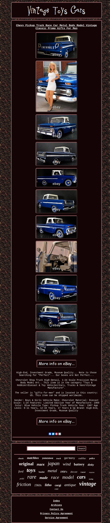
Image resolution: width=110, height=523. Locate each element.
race (55, 477)
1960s (38, 485)
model (68, 477)
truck (58, 458)
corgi (58, 485)
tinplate (92, 472)
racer (83, 472)
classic (21, 458)
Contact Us (56, 509)
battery (79, 464)
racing (91, 479)
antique (70, 485)
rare (31, 477)
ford (20, 471)
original (26, 463)
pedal (22, 478)
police (92, 458)
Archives (56, 505)
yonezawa (47, 458)
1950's (63, 471)
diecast (73, 471)
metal (52, 470)
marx (40, 464)
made (43, 478)
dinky (91, 464)
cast (56, 489)
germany (69, 458)
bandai (41, 472)
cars (81, 477)
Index (56, 501)
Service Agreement (56, 517)
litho (48, 485)
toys (31, 470)
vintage (87, 484)
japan (54, 463)
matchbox (33, 458)
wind (67, 464)
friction (24, 484)
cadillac (82, 458)
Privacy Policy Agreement (56, 513)
